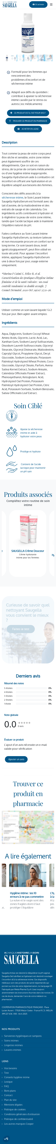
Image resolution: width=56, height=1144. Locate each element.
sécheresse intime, (13, 197)
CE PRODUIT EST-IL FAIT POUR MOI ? (28, 113)
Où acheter (38, 4)
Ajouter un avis (16, 759)
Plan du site (10, 1100)
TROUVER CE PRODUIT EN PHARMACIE (28, 121)
